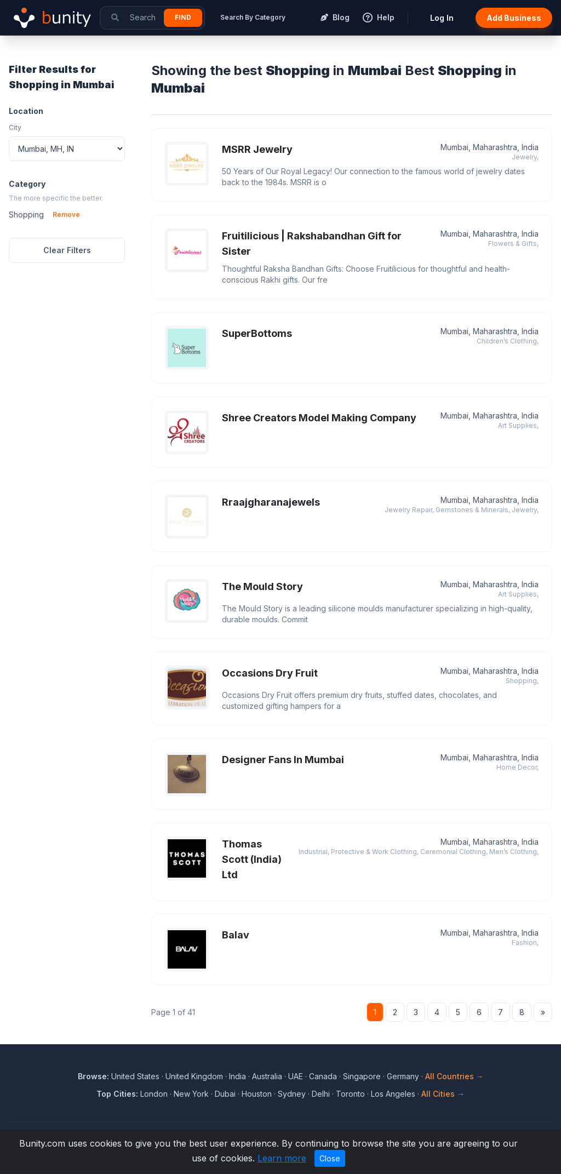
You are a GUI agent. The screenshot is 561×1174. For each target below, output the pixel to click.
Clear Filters (67, 250)
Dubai (225, 1093)
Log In (442, 17)
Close (329, 1158)
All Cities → (443, 1093)
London (154, 1093)
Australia (267, 1076)
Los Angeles (393, 1093)
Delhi (321, 1093)
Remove (66, 214)
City (15, 127)
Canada (323, 1076)
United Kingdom (194, 1076)
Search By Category (252, 17)
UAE (295, 1076)
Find (183, 17)
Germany (403, 1076)
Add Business (513, 17)
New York (191, 1093)
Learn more (281, 1158)
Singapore (362, 1076)
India (237, 1076)
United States (135, 1076)
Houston (257, 1093)
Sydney (292, 1093)
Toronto (350, 1093)
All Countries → (454, 1076)
